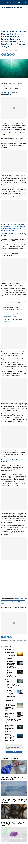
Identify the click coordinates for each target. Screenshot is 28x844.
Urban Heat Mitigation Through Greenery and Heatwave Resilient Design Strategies (10, 737)
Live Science (4, 129)
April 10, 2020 (6, 321)
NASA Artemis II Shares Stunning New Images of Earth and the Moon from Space (11, 664)
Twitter (5, 54)
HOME (3, 7)
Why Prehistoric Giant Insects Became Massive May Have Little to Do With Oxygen (12, 823)
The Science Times (14, 2)
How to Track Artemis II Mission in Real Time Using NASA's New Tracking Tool (13, 673)
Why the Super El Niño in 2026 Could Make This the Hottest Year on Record (11, 655)
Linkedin (8, 54)
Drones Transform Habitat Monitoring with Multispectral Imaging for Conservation (9, 728)
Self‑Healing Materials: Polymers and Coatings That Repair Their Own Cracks (10, 707)
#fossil (20, 304)
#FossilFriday (11, 302)
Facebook (2, 54)
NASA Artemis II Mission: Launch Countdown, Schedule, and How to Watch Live (11, 693)
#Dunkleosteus (7, 309)
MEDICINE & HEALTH (5, 775)
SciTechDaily (4, 187)
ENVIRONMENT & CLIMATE (14, 7)
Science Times (23, 640)
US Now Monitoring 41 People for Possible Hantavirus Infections (14, 778)
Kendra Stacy (5, 49)
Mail (13, 54)
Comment (10, 54)
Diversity (15, 196)
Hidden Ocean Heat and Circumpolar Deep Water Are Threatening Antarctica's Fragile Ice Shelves (14, 800)
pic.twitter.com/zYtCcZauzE (10, 316)
